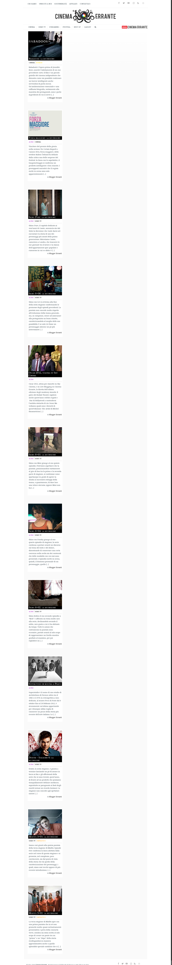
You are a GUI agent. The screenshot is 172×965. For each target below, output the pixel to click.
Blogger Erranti (55, 98)
